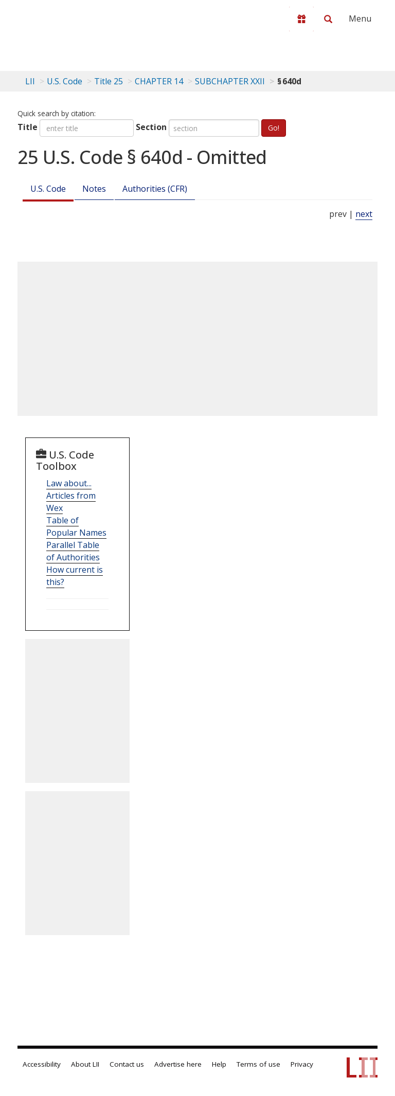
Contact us (127, 1064)
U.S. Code (48, 188)
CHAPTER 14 (159, 81)
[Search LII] (328, 19)
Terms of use (258, 1064)
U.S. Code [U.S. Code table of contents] (64, 81)
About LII (85, 1064)
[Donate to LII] (301, 19)
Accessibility (42, 1064)
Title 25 (108, 81)
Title (27, 127)
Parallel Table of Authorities (73, 551)
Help (219, 1064)
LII (30, 81)
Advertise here (178, 1064)
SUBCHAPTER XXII (230, 81)
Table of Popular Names (76, 526)
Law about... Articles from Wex (71, 496)
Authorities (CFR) (154, 188)
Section (151, 127)
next (363, 214)
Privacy (302, 1064)
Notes (94, 188)
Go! (273, 128)
